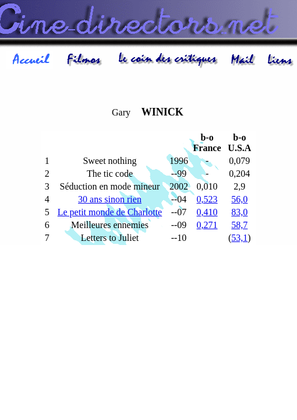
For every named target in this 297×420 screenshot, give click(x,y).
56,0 (239, 199)
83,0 (239, 212)
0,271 (207, 225)
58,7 (239, 225)
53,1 (239, 238)
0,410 (207, 212)
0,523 (207, 199)
